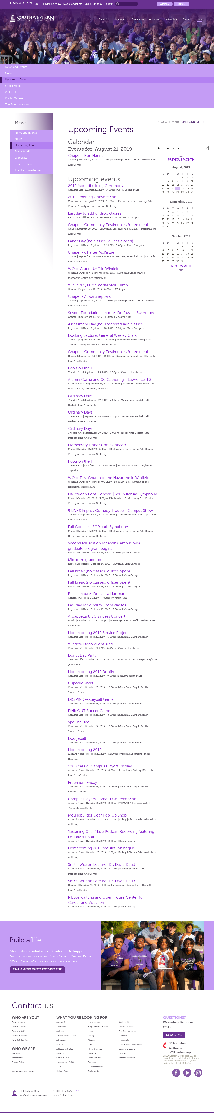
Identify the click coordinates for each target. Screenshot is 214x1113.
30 (187, 192)
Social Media (13, 85)
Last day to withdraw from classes (97, 605)
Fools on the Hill (82, 368)
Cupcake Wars (80, 683)
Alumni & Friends (19, 1035)
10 (192, 181)
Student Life (170, 19)
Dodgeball (77, 738)
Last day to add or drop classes (94, 213)
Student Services (126, 1026)
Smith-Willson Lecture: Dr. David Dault (101, 864)
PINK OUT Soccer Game (89, 711)
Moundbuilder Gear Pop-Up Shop (97, 815)
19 (168, 188)
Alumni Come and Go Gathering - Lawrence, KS (109, 379)
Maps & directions (63, 1095)
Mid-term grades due (86, 560)
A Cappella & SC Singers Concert (96, 616)
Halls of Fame (62, 1071)
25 (163, 192)
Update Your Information (130, 1044)
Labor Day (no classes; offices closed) (100, 241)
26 (168, 192)
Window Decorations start (90, 644)
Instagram (198, 1073)
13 (173, 185)
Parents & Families (20, 1040)
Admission (120, 19)
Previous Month (181, 159)
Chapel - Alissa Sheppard (89, 296)
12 (168, 185)
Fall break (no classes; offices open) (99, 571)
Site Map (16, 1053)
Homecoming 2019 (85, 750)
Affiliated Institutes (64, 1049)
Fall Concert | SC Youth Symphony (98, 527)
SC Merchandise (95, 1067)
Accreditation (18, 1058)
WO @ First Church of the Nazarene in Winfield (108, 478)
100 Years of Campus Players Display (100, 766)
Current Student (19, 1026)
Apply (164, 4)
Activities (60, 1031)
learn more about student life (37, 969)
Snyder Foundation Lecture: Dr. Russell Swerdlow (111, 313)
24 (192, 188)
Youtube (187, 1073)
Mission (91, 1040)
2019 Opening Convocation (92, 197)
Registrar (92, 1062)
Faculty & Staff (18, 1031)
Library (91, 1035)
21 (178, 188)
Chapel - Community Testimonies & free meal (108, 225)
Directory (51, 3)
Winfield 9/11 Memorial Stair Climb (98, 285)
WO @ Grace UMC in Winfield (93, 269)
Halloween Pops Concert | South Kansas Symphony (112, 494)
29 (182, 192)
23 (187, 188)
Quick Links (92, 3)
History (91, 1031)
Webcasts (11, 92)
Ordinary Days (80, 396)
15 (182, 185)
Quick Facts (93, 1053)
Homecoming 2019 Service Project (98, 633)
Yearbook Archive (127, 1058)
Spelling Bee (79, 722)
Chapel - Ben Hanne (86, 155)
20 (173, 188)
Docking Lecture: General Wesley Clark (102, 335)
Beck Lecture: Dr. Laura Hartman (96, 594)
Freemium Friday (82, 782)
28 (177, 192)
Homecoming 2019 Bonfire (91, 672)
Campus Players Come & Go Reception (102, 799)
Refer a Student (95, 1058)
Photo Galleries (15, 98)
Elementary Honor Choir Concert (97, 445)
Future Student (18, 1022)
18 (163, 188)
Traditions (123, 1035)
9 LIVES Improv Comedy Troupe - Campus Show (110, 510)
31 (192, 192)
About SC (104, 19)
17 (192, 185)
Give (181, 4)
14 (178, 185)
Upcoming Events (16, 79)
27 (173, 192)
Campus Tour (62, 1058)
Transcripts (124, 1040)
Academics (138, 19)
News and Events (16, 67)
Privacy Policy (18, 1062)
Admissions (61, 1040)
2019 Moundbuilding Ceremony (95, 186)
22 (182, 188)
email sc (174, 1034)
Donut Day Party (82, 655)
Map (36, 3)
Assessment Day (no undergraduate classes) (106, 324)
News (199, 19)
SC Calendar (70, 3)
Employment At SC (65, 1062)
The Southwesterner (18, 104)
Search (109, 4)
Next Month (181, 266)
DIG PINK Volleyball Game (91, 699)
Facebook (176, 1073)
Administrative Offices (66, 1035)
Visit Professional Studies (23, 1071)
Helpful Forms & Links (98, 1026)
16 (187, 185)
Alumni (187, 19)
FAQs (58, 1067)
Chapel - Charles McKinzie (91, 252)
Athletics (154, 19)
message (77, 1091)
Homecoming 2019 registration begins (101, 848)
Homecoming (94, 1022)
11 (163, 185)
